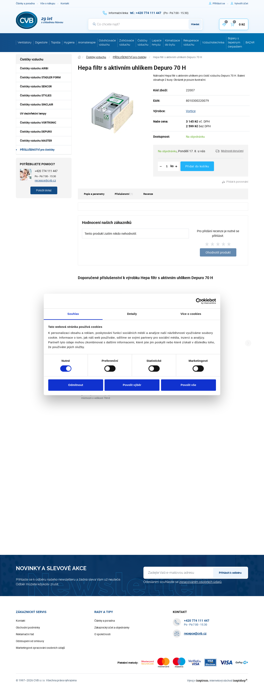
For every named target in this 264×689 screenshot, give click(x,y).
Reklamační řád (25, 634)
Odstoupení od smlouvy (30, 641)
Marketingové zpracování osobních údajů (40, 648)
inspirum (202, 680)
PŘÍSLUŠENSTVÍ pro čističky (37, 149)
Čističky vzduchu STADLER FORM (40, 77)
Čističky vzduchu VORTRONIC (38, 122)
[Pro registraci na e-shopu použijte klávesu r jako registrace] (241, 3)
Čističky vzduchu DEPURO (36, 131)
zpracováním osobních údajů (200, 582)
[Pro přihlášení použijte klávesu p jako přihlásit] (220, 3)
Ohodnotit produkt (218, 252)
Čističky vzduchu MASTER (36, 140)
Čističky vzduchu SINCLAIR (36, 104)
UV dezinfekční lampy (33, 113)
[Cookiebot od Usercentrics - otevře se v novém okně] (199, 301)
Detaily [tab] (132, 313)
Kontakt (65, 3)
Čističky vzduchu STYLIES (35, 95)
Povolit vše (188, 385)
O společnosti (102, 634)
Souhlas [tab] (73, 313)
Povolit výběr (132, 385)
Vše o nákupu (47, 3)
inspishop (240, 680)
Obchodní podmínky (28, 627)
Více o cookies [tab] (190, 313)
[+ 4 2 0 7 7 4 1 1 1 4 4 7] (145, 13)
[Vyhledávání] (145, 24)
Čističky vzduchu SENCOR (36, 86)
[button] (229, 151)
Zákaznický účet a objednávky (111, 627)
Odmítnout (75, 385)
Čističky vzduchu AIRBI (34, 68)
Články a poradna (25, 3)
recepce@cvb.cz (45, 180)
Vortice (191, 111)
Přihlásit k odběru (230, 572)
